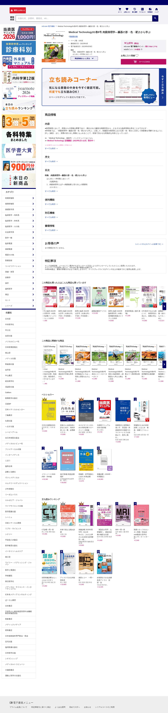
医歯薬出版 (9, 364)
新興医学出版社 (11, 398)
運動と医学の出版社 (13, 676)
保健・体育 (9, 272)
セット (7, 300)
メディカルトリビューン (15, 664)
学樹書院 (8, 576)
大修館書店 (9, 670)
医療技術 (8, 260)
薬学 (7, 283)
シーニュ (8, 517)
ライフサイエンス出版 (14, 506)
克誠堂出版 (9, 387)
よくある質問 (60, 707)
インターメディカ (12, 455)
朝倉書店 (8, 619)
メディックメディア (13, 625)
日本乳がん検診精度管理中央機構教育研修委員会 (18, 612)
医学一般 (8, 238)
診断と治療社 (10, 472)
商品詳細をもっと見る (82, 58)
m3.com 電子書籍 (48, 26)
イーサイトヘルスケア (14, 551)
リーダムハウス (11, 495)
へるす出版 (9, 426)
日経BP (8, 404)
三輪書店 (8, 415)
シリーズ (8, 306)
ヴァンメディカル (12, 478)
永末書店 (8, 606)
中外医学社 (9, 324)
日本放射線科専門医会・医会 (16, 636)
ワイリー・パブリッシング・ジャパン (18, 563)
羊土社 (7, 330)
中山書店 (8, 375)
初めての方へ (74, 707)
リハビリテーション (13, 266)
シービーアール (11, 432)
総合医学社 (9, 381)
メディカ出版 (10, 358)
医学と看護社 (10, 570)
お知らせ (87, 707)
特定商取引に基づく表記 (41, 707)
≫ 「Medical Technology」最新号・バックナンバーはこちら (69, 138)
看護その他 (9, 255)
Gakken (8, 392)
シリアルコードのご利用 (105, 707)
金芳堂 (7, 370)
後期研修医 (9, 204)
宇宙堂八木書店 (11, 540)
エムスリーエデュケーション (16, 483)
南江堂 (7, 557)
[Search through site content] (84, 18)
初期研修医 (9, 198)
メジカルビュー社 (12, 341)
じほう (7, 461)
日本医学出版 (10, 653)
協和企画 (8, 466)
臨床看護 (8, 243)
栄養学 (7, 277)
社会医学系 (9, 232)
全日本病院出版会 (12, 438)
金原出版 (8, 336)
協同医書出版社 (11, 647)
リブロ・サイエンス (13, 529)
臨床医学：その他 (12, 226)
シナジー (8, 534)
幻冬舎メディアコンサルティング (18, 594)
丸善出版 (8, 421)
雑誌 (7, 294)
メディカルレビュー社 (14, 443)
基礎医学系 (9, 209)
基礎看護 (8, 249)
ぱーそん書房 (10, 600)
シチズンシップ (11, 659)
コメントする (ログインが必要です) (148, 244)
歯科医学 (8, 289)
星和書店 (8, 630)
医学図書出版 (10, 512)
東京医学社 (9, 581)
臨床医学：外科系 (12, 221)
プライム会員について (18, 707)
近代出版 (8, 642)
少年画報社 (9, 489)
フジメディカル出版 (13, 449)
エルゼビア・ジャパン (14, 500)
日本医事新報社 (11, 347)
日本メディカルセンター (15, 409)
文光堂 (7, 319)
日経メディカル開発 (13, 523)
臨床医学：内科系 (12, 215)
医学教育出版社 (11, 546)
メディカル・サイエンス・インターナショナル (18, 588)
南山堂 (7, 353)
